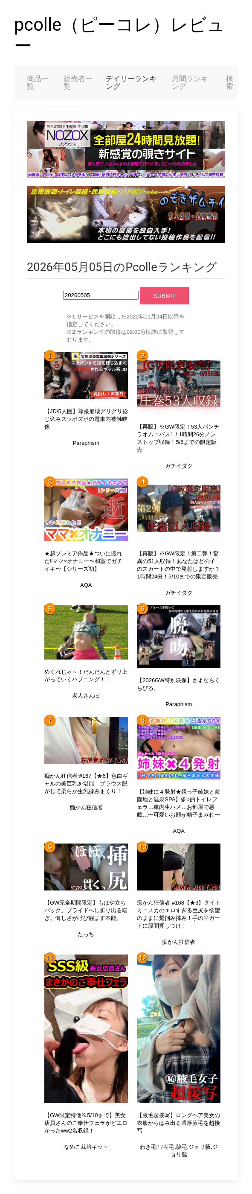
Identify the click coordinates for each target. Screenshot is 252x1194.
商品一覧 (38, 82)
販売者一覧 (78, 82)
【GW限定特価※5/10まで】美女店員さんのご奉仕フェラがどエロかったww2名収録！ (85, 1123)
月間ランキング (190, 82)
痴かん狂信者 (86, 807)
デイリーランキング (131, 82)
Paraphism (86, 443)
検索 (229, 82)
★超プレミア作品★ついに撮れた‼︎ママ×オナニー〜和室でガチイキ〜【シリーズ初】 (83, 561)
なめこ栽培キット (86, 1147)
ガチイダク (179, 466)
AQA (86, 585)
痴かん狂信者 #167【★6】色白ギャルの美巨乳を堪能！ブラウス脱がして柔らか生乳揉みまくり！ (86, 783)
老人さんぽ (86, 695)
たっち (86, 934)
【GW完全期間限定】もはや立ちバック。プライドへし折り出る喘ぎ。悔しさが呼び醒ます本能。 (85, 910)
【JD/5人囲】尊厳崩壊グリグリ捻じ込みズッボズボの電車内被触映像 (86, 419)
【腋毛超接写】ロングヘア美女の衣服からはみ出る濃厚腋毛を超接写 (178, 1123)
